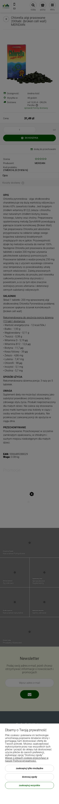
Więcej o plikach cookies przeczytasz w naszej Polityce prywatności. (26, 759)
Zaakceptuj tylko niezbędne (29, 768)
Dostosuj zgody (29, 777)
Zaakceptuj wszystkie (29, 785)
